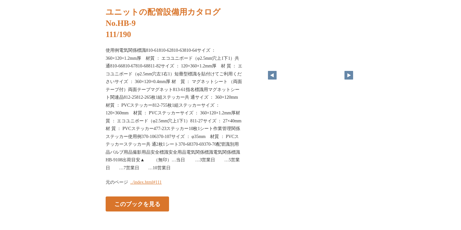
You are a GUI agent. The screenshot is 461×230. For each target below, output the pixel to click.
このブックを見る (137, 204)
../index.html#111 (146, 182)
